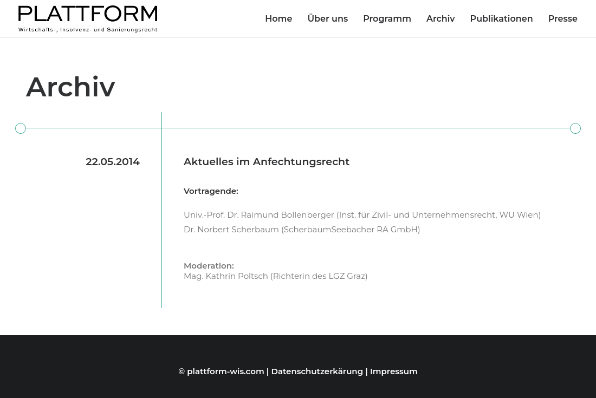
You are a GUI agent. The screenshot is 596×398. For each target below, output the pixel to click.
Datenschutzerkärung (317, 371)
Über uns (327, 19)
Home (278, 19)
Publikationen (501, 19)
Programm (387, 19)
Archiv (440, 19)
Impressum (394, 371)
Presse (563, 19)
